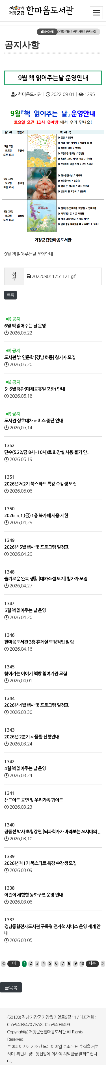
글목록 (11, 987)
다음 (92, 963)
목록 (10, 295)
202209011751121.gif (53, 276)
